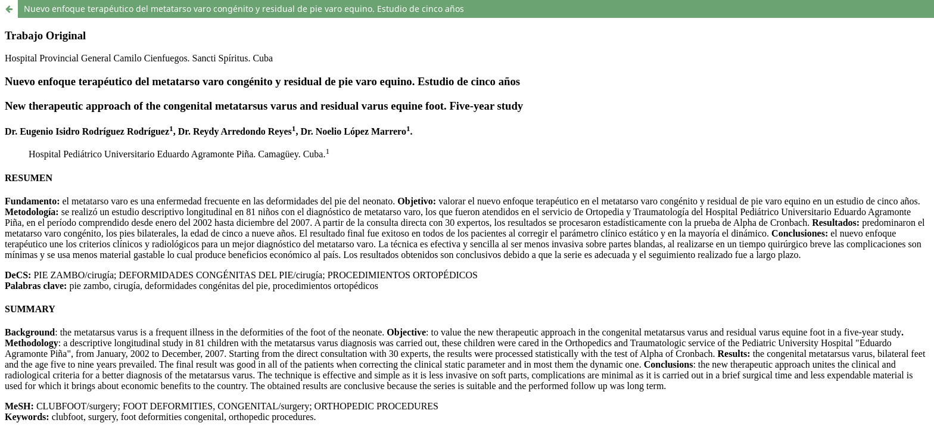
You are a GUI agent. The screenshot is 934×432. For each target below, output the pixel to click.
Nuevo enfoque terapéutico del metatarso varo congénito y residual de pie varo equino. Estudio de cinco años (244, 8)
